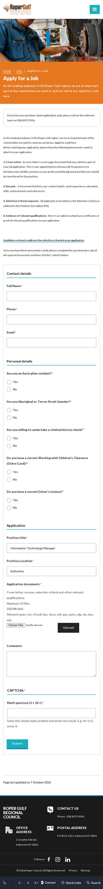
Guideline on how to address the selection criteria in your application (43, 240)
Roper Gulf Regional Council (15, 812)
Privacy (73, 870)
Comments (14, 646)
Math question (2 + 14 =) (24, 703)
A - (20, 882)
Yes (15, 382)
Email (10, 332)
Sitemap (85, 870)
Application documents (23, 584)
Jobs (19, 70)
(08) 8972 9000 (75, 816)
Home (7, 70)
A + (36, 882)
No (15, 389)
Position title (16, 537)
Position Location (19, 561)
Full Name (14, 286)
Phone (11, 309)
